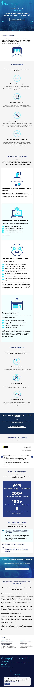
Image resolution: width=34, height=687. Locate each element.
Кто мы (17, 676)
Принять (7, 683)
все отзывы (5, 465)
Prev (2, 457)
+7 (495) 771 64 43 (17, 9)
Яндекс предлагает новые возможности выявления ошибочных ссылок (7, 643)
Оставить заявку (17, 19)
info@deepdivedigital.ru (6, 666)
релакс (31, 23)
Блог (3, 637)
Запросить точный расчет (17, 426)
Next (32, 457)
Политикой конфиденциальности (11, 681)
